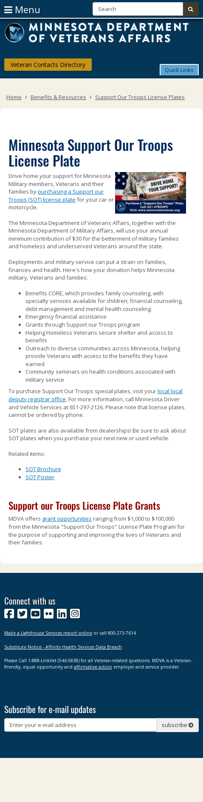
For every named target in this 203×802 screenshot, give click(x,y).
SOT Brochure (43, 469)
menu (22, 9)
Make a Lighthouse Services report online (48, 633)
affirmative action (93, 667)
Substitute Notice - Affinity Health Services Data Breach (63, 647)
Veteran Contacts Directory (48, 65)
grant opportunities (67, 518)
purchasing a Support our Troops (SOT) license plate (56, 195)
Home (14, 97)
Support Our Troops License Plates (140, 97)
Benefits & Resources (58, 97)
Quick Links (179, 70)
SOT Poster (39, 477)
